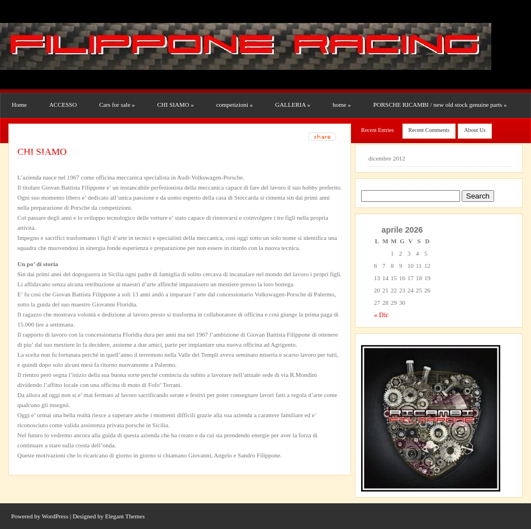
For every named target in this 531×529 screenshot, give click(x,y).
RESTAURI (29, 129)
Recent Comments (429, 130)
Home (19, 104)
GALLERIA (292, 104)
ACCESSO (63, 104)
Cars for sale (117, 104)
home (342, 104)
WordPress (55, 516)
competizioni (234, 104)
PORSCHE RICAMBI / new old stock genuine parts (440, 104)
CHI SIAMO (175, 104)
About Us (475, 130)
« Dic (381, 315)
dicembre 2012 (386, 158)
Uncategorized (30, 153)
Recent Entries (377, 130)
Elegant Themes (125, 516)
